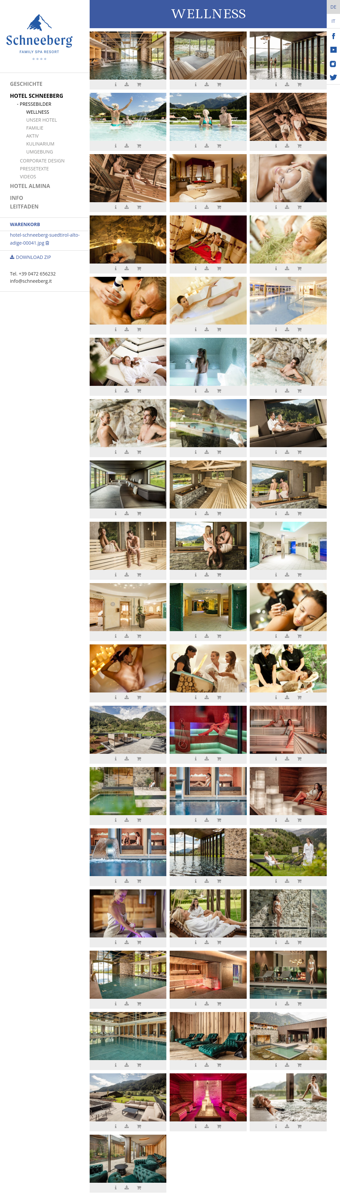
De (333, 7)
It (333, 21)
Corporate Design (42, 160)
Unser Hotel (41, 120)
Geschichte (26, 84)
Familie (34, 128)
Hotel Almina (30, 186)
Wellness (37, 112)
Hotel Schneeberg (36, 95)
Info (16, 198)
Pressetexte (34, 168)
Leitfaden (24, 206)
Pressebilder (35, 104)
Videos (28, 176)
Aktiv (32, 136)
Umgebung (39, 152)
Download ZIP (30, 257)
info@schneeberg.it (31, 281)
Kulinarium (40, 144)
